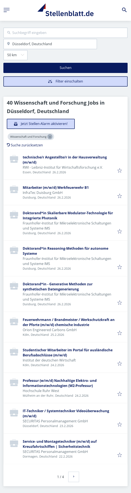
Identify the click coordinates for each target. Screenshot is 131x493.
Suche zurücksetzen (25, 145)
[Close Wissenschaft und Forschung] (49, 136)
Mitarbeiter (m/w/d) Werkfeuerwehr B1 (56, 187)
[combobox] (65, 33)
